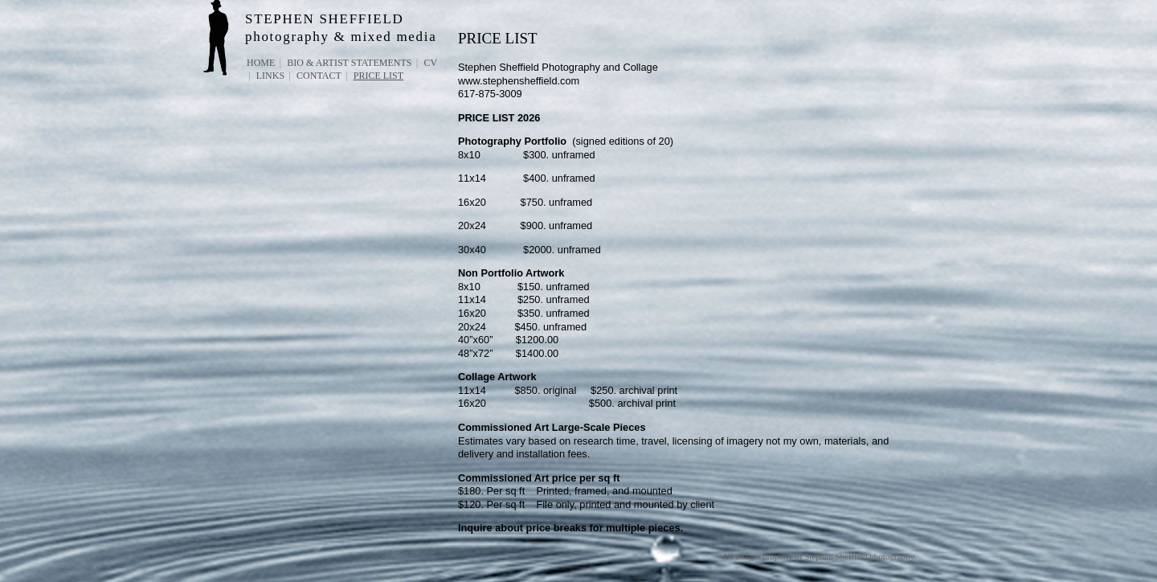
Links (270, 75)
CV (430, 62)
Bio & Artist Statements (349, 62)
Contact (318, 75)
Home (261, 62)
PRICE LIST (378, 75)
